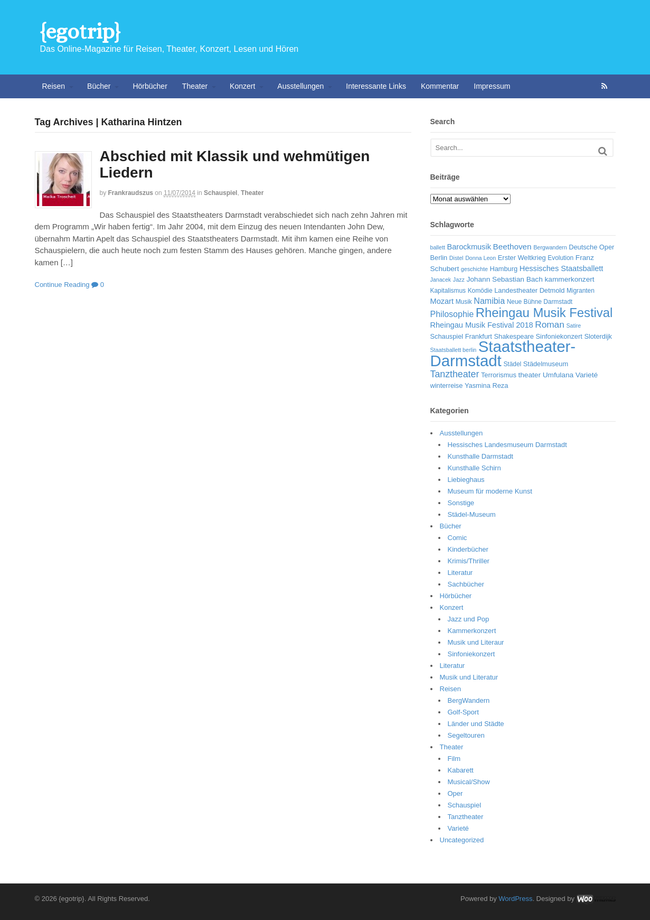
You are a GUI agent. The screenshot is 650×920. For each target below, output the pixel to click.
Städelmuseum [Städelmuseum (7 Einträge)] (545, 364)
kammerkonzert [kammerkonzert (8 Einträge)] (569, 279)
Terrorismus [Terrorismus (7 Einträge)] (498, 375)
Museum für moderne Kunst (490, 491)
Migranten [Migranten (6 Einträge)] (581, 290)
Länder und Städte (476, 724)
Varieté (458, 828)
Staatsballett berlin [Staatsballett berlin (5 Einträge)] (453, 350)
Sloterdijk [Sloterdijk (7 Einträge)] (598, 336)
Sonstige (461, 503)
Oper (455, 793)
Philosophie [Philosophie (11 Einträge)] (452, 314)
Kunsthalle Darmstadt (480, 456)
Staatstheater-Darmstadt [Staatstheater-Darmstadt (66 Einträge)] (503, 353)
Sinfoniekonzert (471, 654)
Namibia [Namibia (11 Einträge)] (489, 300)
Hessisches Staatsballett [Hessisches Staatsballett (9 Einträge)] (562, 268)
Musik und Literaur (476, 642)
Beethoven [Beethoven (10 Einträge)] (512, 246)
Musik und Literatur (469, 677)
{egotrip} (80, 31)
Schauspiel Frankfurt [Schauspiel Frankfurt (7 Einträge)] (461, 336)
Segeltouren (466, 735)
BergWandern (469, 700)
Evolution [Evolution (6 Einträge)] (560, 258)
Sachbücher (466, 584)
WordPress (515, 899)
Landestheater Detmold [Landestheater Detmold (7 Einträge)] (529, 290)
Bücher (98, 86)
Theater (195, 86)
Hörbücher (150, 86)
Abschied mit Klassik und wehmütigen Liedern (235, 164)
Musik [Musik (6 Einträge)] (464, 301)
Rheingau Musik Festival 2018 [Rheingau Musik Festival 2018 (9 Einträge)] (481, 325)
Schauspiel (220, 193)
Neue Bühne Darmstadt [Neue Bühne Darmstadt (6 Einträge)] (539, 301)
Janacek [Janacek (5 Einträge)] (440, 279)
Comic (457, 538)
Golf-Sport (463, 712)
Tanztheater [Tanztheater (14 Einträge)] (454, 374)
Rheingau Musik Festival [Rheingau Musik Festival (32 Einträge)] (544, 312)
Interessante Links (376, 86)
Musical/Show (469, 782)
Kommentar (440, 86)
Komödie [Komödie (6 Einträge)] (480, 290)
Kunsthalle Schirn (474, 468)
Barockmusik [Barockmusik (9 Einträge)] (469, 247)
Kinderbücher (468, 549)
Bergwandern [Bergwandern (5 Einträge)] (550, 247)
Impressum (492, 86)
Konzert (242, 86)
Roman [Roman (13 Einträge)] (549, 324)
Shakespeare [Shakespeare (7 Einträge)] (513, 336)
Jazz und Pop (468, 619)
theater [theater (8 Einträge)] (529, 375)
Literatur (460, 573)
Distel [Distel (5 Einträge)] (456, 258)
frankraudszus (130, 193)
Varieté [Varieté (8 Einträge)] (587, 375)
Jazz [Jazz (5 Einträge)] (459, 279)
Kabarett (461, 770)
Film (454, 759)
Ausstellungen (300, 86)
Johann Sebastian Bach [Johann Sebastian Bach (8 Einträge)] (504, 279)
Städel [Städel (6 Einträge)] (512, 364)
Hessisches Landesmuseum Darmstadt (507, 445)
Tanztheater (466, 817)
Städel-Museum (472, 514)
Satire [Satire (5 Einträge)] (573, 325)
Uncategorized (462, 840)
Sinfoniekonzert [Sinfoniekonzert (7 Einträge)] (559, 336)
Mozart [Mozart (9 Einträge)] (442, 301)
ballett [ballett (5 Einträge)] (437, 247)
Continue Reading (62, 285)
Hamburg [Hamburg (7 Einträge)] (503, 269)
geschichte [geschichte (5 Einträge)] (474, 269)
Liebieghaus (466, 480)
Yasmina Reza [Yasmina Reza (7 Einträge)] (486, 385)
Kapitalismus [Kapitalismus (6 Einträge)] (448, 290)
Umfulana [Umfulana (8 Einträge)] (558, 375)
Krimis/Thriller (468, 561)
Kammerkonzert (472, 631)
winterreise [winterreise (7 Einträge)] (446, 385)
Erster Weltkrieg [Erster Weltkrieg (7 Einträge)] (522, 258)
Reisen (53, 86)
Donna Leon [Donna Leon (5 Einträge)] (480, 258)
